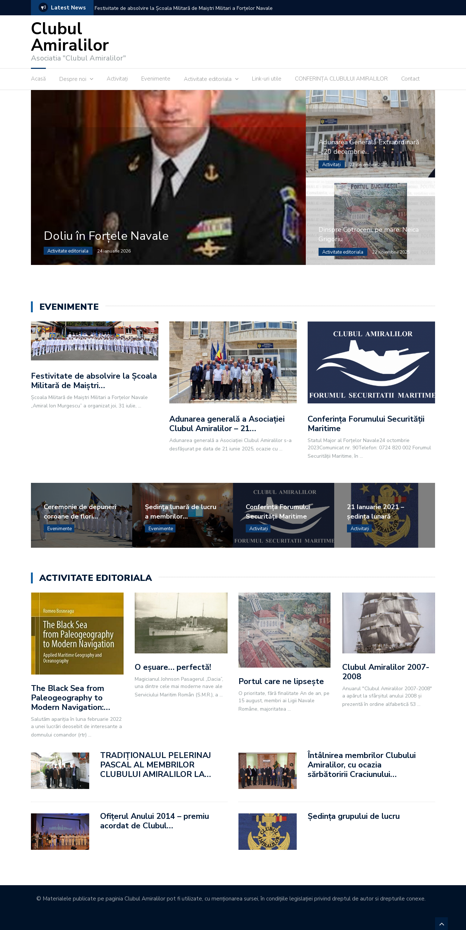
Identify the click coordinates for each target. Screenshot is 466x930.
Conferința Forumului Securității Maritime (366, 424)
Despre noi (72, 79)
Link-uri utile (266, 78)
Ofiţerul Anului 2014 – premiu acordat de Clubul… (154, 821)
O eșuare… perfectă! (173, 667)
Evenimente (155, 78)
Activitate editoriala (208, 79)
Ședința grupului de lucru (354, 816)
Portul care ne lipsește (281, 681)
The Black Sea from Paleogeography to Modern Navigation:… (70, 698)
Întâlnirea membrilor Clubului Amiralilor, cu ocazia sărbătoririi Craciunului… (362, 765)
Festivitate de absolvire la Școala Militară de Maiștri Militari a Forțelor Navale (184, 8)
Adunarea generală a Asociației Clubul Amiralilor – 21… (227, 424)
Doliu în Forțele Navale (106, 236)
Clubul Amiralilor (70, 37)
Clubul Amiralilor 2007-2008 (386, 672)
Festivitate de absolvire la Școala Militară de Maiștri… (94, 381)
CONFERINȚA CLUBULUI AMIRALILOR (341, 78)
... (139, 405)
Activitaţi (117, 78)
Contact (410, 78)
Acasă (38, 78)
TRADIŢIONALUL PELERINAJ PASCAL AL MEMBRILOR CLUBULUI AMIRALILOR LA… (155, 765)
